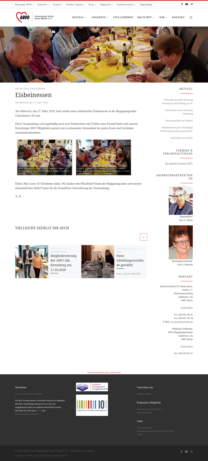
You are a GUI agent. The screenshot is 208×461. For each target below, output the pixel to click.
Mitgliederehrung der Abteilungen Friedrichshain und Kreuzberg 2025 (176, 129)
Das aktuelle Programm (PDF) (179, 163)
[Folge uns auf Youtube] (186, 4)
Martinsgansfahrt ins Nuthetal (179, 120)
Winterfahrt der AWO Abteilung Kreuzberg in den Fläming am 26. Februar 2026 (177, 102)
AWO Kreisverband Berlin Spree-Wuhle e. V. (45, 451)
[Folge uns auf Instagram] (192, 4)
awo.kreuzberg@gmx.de (182, 321)
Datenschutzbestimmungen (27, 414)
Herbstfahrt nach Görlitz (182, 138)
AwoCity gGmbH (144, 427)
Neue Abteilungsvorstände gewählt (130, 260)
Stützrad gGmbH (144, 412)
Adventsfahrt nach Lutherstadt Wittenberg (179, 112)
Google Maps (186, 307)
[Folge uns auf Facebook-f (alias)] (182, 4)
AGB (39, 410)
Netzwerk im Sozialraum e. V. (150, 409)
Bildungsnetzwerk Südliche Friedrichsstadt (155, 431)
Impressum (115, 372)
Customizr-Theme (59, 456)
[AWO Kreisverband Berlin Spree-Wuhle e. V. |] (35, 17)
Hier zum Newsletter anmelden (28, 394)
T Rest (139, 434)
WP (30, 456)
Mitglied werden (144, 394)
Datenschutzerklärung (97, 372)
